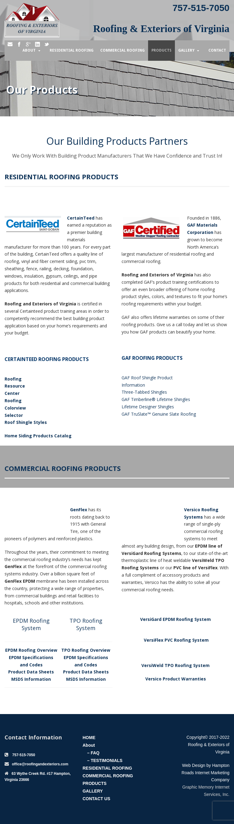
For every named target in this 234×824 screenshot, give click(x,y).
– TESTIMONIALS (104, 760)
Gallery (186, 50)
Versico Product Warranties (175, 679)
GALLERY (93, 791)
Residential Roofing (72, 50)
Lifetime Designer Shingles (148, 407)
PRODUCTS (95, 783)
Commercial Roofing (122, 50)
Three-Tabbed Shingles (144, 392)
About (29, 50)
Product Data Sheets (31, 672)
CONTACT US (96, 798)
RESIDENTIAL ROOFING (107, 768)
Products (161, 50)
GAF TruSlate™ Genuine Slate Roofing (159, 414)
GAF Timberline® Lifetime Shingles (156, 399)
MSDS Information (31, 679)
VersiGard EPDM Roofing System (175, 619)
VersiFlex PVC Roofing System (176, 640)
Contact (217, 50)
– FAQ (93, 752)
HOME (89, 737)
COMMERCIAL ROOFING (108, 775)
